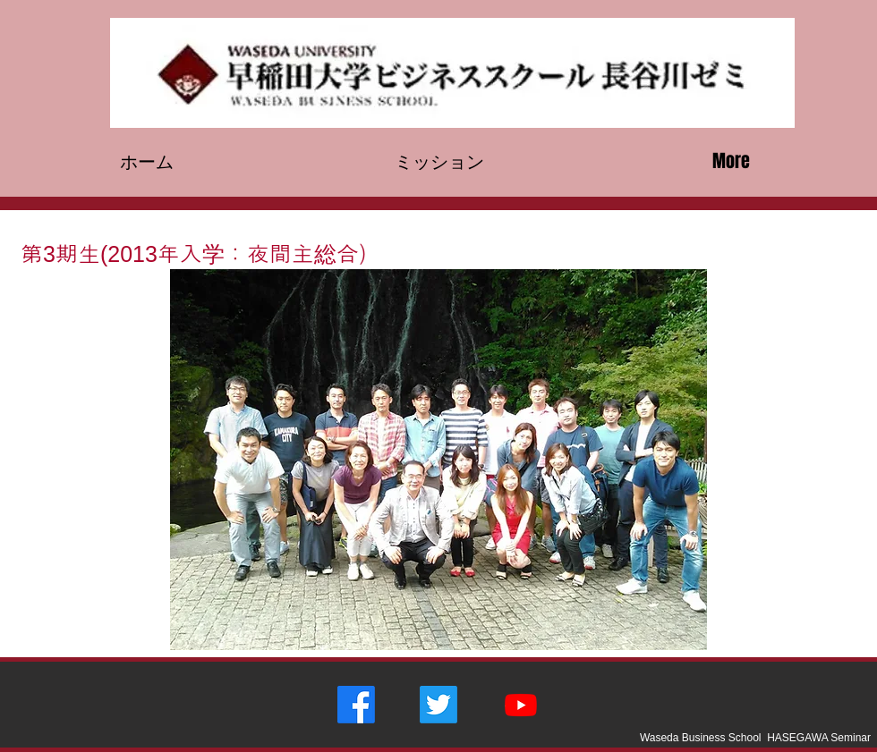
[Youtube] (521, 704)
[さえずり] (438, 704)
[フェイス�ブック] (356, 704)
